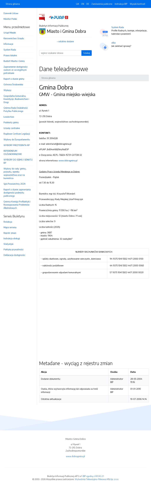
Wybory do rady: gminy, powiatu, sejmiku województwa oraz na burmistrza (15, 173)
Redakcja (8, 221)
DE (87, 4)
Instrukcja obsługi (12, 238)
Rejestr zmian (10, 233)
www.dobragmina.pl (68, 160)
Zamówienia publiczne (101, 4)
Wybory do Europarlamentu (17, 139)
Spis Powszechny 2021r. (15, 183)
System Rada (10, 49)
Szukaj (86, 53)
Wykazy (7, 90)
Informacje (8, 44)
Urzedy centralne (12, 128)
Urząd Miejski (10, 32)
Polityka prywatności (13, 249)
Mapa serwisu (10, 227)
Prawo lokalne (10, 55)
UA (77, 4)
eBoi (113, 42)
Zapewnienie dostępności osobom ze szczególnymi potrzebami (15, 69)
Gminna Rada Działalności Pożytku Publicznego (16, 109)
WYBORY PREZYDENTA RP (17, 145)
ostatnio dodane (66, 41)
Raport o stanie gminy (14, 78)
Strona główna (13, 4)
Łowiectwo (9, 116)
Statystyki (8, 244)
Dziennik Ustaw (11, 13)
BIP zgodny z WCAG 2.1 (93, 476)
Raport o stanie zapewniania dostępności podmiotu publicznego (17, 192)
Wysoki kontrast (137, 4)
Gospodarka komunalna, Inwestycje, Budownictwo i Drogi (16, 99)
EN (82, 4)
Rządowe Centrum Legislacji (17, 133)
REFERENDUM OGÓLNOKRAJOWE (13, 152)
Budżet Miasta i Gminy (14, 61)
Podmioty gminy (11, 122)
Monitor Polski (10, 19)
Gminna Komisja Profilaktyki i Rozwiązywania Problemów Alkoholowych (17, 204)
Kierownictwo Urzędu (14, 38)
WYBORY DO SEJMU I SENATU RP (18, 161)
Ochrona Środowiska (13, 84)
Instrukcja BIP (121, 4)
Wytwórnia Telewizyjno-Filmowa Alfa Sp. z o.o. (97, 479)
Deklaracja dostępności (14, 255)
